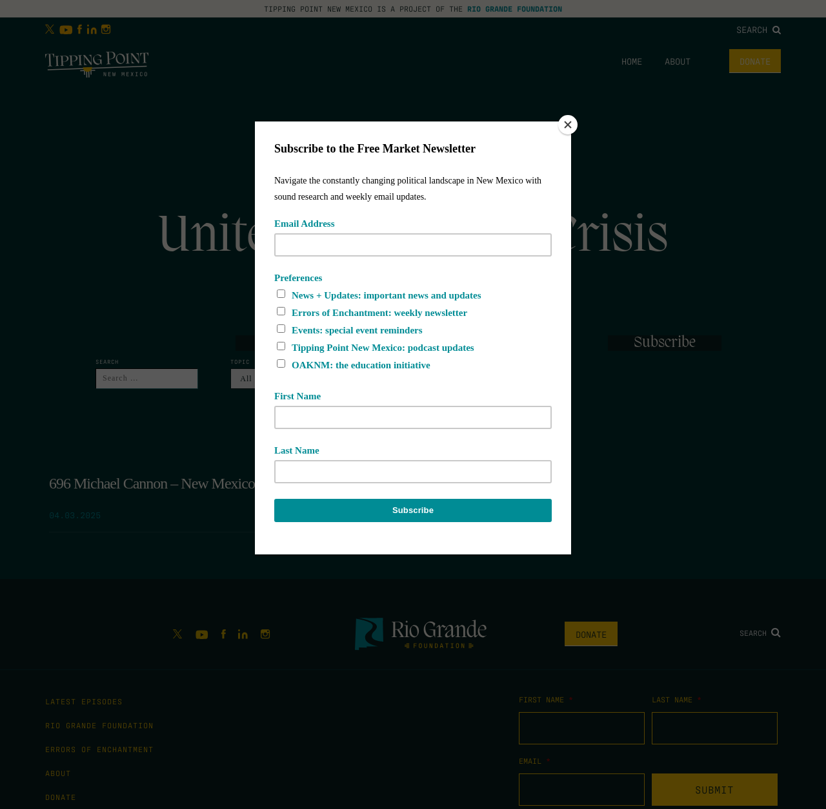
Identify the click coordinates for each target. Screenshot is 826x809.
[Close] (568, 124)
